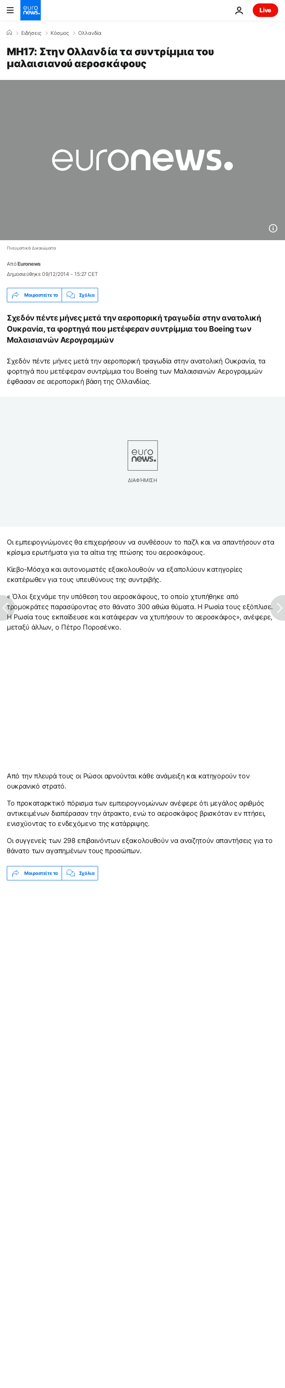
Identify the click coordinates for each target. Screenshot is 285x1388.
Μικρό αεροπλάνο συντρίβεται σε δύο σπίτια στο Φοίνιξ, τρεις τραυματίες (109, 960)
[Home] (9, 33)
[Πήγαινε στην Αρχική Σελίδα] (30, 10)
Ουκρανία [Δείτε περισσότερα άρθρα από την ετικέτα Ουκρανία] (227, 989)
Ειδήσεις (31, 33)
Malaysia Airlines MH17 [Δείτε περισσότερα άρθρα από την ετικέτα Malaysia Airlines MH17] (51, 1010)
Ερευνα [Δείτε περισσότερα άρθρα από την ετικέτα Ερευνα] (28, 989)
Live (265, 10)
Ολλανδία (90, 33)
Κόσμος (60, 33)
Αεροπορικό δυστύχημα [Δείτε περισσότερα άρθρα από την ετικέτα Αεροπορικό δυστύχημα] (99, 989)
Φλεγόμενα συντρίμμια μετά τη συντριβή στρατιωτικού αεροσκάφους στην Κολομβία (125, 940)
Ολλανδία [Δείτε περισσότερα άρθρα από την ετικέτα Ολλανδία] (174, 989)
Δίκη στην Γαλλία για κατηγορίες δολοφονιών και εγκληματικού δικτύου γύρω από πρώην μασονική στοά (123, 916)
